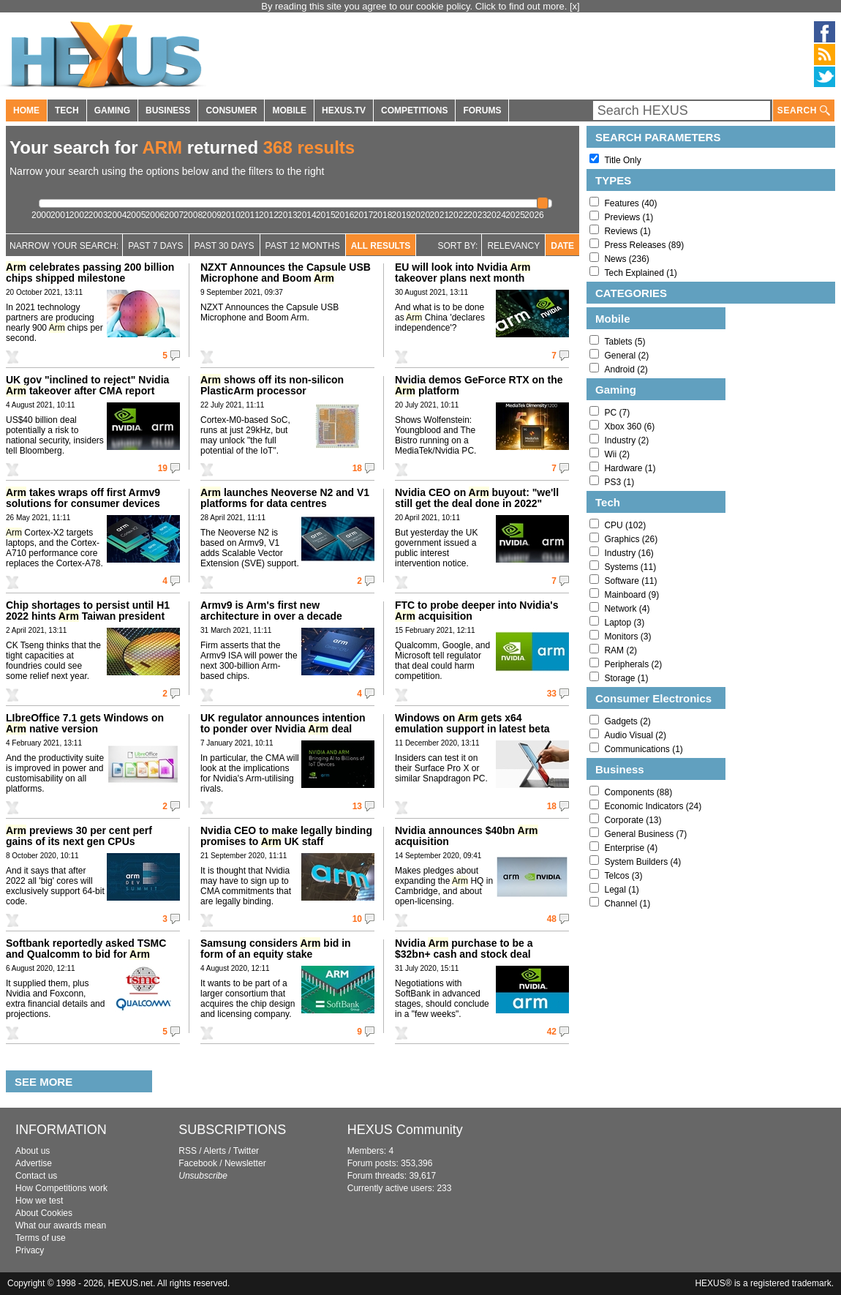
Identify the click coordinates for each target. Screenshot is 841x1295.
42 (552, 1031)
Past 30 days (224, 246)
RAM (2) (620, 650)
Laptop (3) (624, 623)
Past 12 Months (302, 246)
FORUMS (482, 110)
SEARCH (803, 110)
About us (32, 1151)
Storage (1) (626, 678)
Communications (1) (643, 749)
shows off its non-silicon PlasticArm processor (272, 385)
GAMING (112, 110)
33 (552, 693)
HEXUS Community (405, 1129)
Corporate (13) (632, 820)
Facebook (197, 1163)
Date (562, 246)
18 (357, 468)
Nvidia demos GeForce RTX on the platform (479, 385)
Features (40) (630, 203)
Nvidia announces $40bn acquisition (466, 836)
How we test (39, 1200)
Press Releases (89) (644, 245)
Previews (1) (628, 217)
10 (357, 919)
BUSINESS (168, 110)
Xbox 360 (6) (629, 426)
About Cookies (43, 1213)
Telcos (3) (623, 876)
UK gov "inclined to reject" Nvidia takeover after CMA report (87, 385)
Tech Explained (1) (640, 273)
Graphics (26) (630, 539)
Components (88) (638, 792)
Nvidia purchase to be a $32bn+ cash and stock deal (464, 948)
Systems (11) (630, 567)
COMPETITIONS (414, 110)
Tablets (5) (624, 342)
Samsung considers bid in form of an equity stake (275, 948)
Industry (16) (628, 553)
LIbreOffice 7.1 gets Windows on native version (85, 723)
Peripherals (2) (633, 664)
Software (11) (630, 581)
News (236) (626, 259)
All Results (381, 246)
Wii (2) (617, 454)
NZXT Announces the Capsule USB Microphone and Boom (285, 272)
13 (357, 806)
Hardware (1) (629, 468)
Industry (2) (626, 440)
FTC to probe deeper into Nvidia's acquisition (476, 610)
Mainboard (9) (631, 595)
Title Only (622, 160)
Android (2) (625, 369)
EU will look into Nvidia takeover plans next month (462, 272)
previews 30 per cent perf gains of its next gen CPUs (79, 836)
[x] (575, 6)
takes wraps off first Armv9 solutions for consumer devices (83, 498)
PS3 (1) (619, 482)
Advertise (33, 1163)
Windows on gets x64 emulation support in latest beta (472, 723)
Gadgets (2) (627, 721)
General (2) (626, 355)
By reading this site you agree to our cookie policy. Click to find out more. (415, 6)
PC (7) (617, 413)
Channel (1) (627, 903)
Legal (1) (621, 890)
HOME (26, 110)
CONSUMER (231, 110)
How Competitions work (61, 1188)
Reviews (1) (627, 231)
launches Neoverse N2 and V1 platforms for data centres (284, 498)
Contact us (36, 1176)
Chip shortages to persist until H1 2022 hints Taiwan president (88, 610)
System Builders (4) (642, 862)
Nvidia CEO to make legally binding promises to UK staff (286, 836)
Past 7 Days (155, 246)
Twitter (246, 1151)
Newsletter (245, 1163)
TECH (67, 110)
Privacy (29, 1250)
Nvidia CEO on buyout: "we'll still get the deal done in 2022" (477, 498)
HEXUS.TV (344, 110)
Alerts (214, 1151)
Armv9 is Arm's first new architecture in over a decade (271, 610)
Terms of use (40, 1238)
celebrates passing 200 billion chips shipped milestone (90, 272)
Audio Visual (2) (635, 735)
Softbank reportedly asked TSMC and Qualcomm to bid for (86, 948)
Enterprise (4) (630, 848)
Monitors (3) (627, 636)
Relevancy (513, 246)
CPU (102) (625, 525)
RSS (187, 1151)
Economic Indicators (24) (652, 806)
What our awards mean (60, 1225)
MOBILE (289, 110)
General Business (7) (645, 834)
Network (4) (626, 609)
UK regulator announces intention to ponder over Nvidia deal (283, 723)
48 (552, 919)
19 (162, 468)
